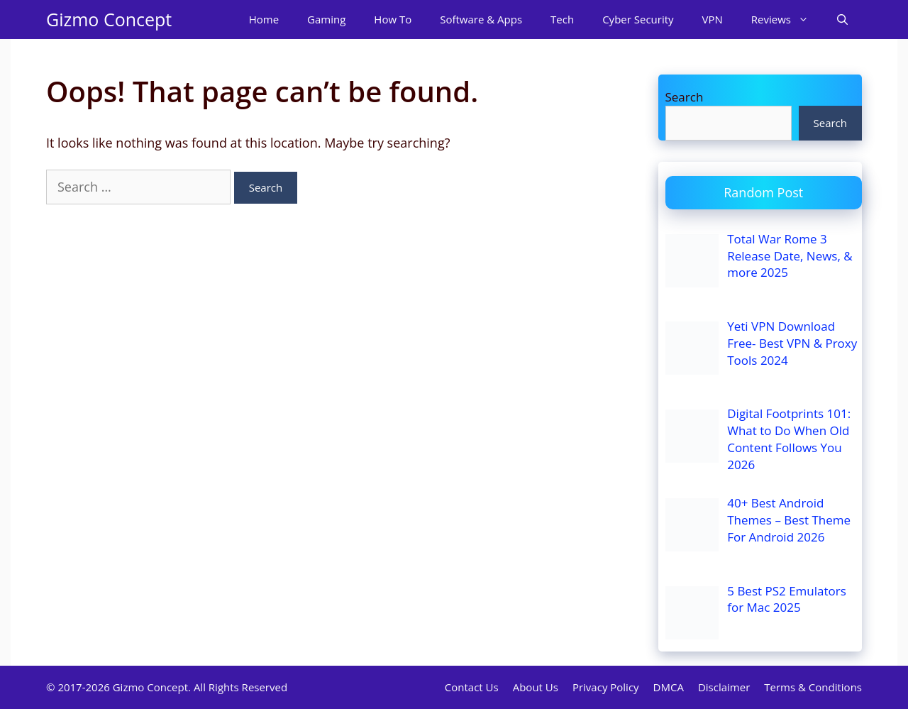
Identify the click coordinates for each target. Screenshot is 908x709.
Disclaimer (724, 687)
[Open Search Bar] (842, 19)
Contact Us (472, 687)
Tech (562, 19)
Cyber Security (637, 19)
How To (392, 19)
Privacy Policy (605, 687)
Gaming (326, 19)
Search (684, 97)
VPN (712, 19)
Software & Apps (481, 19)
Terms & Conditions (813, 687)
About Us (535, 687)
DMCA (668, 687)
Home (264, 19)
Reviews (787, 19)
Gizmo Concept (109, 19)
